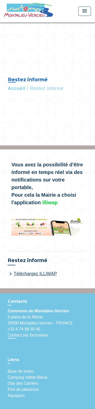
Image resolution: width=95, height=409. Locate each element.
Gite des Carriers (23, 383)
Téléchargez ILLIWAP (32, 274)
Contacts (17, 301)
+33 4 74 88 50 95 (24, 329)
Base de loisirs (21, 371)
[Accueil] (28, 11)
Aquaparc (16, 395)
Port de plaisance (23, 389)
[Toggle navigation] (84, 11)
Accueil (17, 88)
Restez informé (46, 88)
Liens (13, 359)
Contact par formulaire (28, 335)
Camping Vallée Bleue (27, 377)
